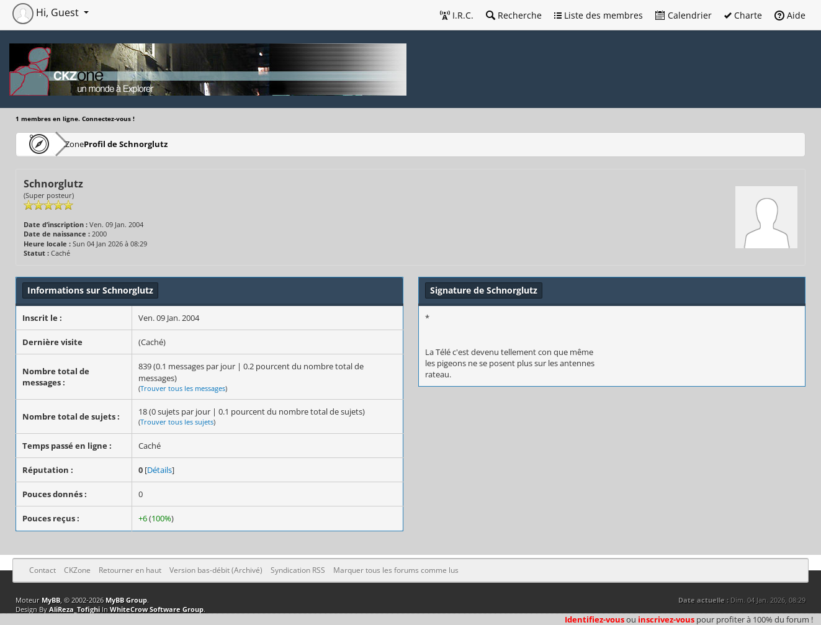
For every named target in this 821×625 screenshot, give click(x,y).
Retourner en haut (130, 570)
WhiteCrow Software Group (157, 609)
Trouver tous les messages (182, 388)
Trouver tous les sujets (176, 421)
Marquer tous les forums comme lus (396, 570)
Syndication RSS (298, 570)
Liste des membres (598, 15)
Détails (159, 469)
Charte (743, 15)
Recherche (514, 15)
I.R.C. (456, 15)
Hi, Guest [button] (46, 12)
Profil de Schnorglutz (161, 143)
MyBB (51, 600)
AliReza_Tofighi (74, 609)
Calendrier (683, 15)
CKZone (87, 143)
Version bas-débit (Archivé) (215, 570)
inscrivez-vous (666, 619)
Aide (789, 15)
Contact (42, 570)
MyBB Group (126, 600)
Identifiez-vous (594, 619)
